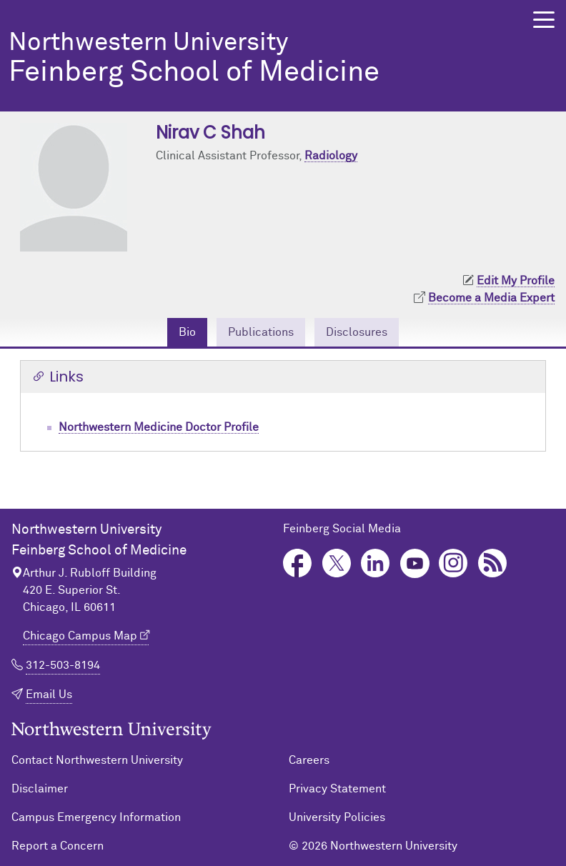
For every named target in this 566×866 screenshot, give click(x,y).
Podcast (492, 563)
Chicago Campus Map (80, 636)
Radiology (330, 155)
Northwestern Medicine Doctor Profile (159, 427)
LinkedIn (375, 563)
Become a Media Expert (491, 298)
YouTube (415, 563)
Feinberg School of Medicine (254, 59)
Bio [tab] (187, 332)
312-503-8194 (63, 665)
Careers (309, 760)
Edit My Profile (516, 281)
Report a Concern (57, 846)
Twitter (337, 563)
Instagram (453, 563)
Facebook (297, 563)
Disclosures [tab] (356, 332)
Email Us (49, 694)
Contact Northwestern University (97, 760)
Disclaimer (39, 789)
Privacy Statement (337, 789)
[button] (544, 19)
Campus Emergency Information (96, 817)
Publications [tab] (261, 332)
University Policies (337, 817)
